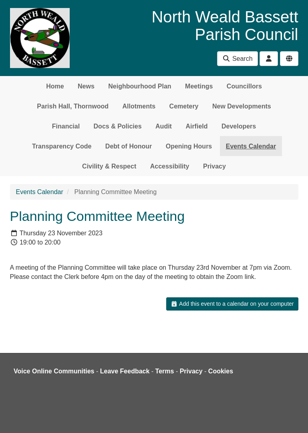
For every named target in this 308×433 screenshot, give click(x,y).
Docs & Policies (118, 126)
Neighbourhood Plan (139, 86)
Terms (164, 371)
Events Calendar (251, 146)
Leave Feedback (125, 371)
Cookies (220, 371)
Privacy (214, 166)
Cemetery (184, 106)
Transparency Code (62, 146)
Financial (66, 126)
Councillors (244, 86)
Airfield (196, 126)
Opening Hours (189, 146)
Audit (163, 126)
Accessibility (169, 166)
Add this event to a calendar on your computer (232, 304)
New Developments (241, 106)
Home (55, 86)
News (86, 86)
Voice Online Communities (54, 371)
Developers (238, 126)
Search (237, 58)
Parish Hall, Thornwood (73, 106)
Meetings (199, 86)
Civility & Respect (109, 166)
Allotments (138, 106)
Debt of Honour (128, 146)
